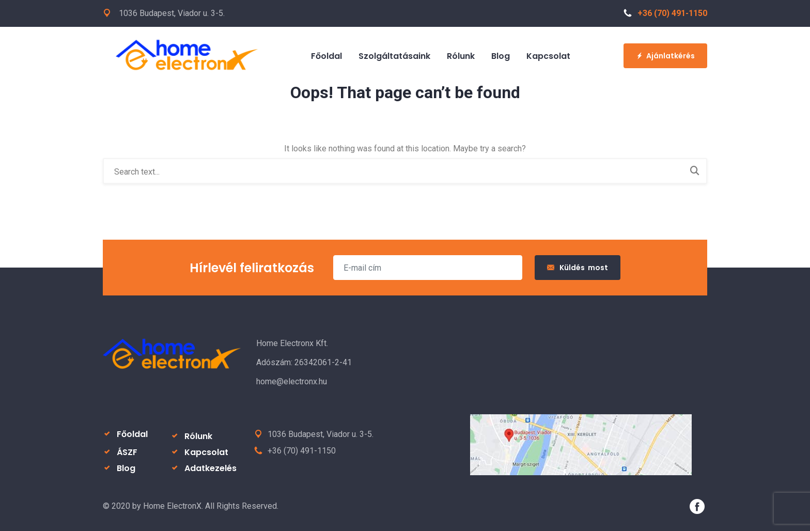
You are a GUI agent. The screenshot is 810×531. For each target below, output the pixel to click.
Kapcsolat (548, 56)
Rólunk (461, 56)
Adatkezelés (210, 468)
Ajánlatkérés (665, 56)
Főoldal (326, 56)
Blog (500, 56)
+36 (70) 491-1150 (665, 13)
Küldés (577, 267)
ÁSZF (127, 452)
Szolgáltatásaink (394, 56)
